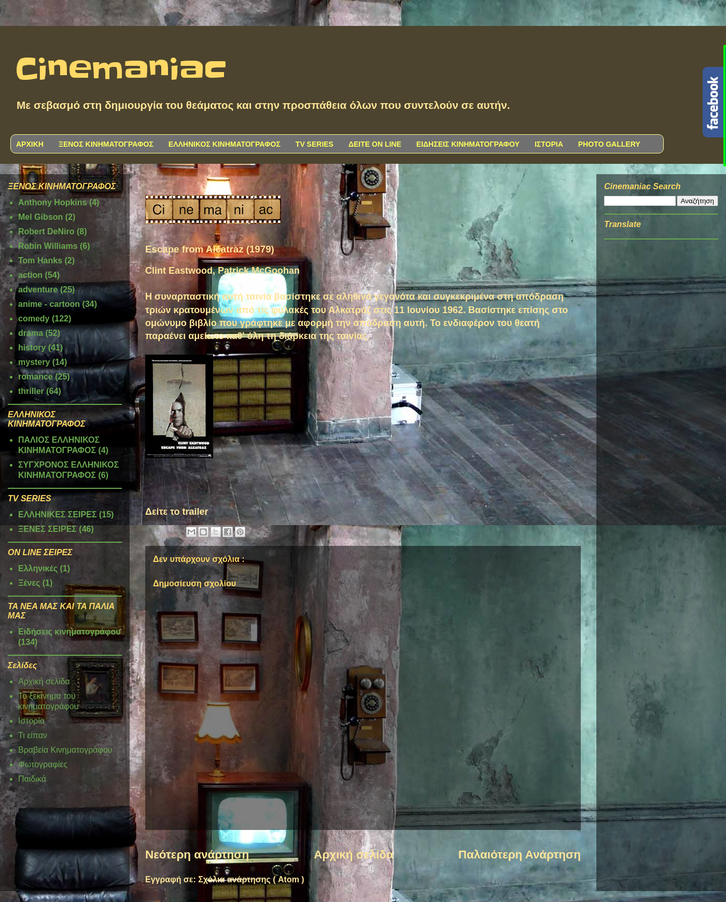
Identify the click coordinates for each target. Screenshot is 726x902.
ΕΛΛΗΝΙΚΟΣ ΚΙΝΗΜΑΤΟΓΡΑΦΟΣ (225, 144)
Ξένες (29, 583)
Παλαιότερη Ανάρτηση (519, 854)
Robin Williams (48, 246)
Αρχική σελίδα (353, 854)
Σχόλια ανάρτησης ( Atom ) (251, 879)
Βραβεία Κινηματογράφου (65, 749)
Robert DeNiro (46, 231)
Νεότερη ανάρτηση (197, 854)
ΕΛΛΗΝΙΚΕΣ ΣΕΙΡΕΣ (57, 514)
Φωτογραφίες (42, 764)
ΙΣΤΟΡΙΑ (549, 144)
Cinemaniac (121, 70)
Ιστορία (31, 720)
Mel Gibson (40, 217)
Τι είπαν (32, 735)
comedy (33, 318)
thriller (31, 391)
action (30, 275)
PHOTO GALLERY (609, 144)
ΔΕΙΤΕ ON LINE (374, 144)
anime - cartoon (49, 304)
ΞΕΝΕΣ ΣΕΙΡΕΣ (47, 529)
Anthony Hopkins (52, 202)
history (32, 347)
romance (35, 376)
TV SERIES (314, 144)
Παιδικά (32, 778)
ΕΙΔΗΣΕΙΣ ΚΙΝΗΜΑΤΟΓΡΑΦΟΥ (468, 144)
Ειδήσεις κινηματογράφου (69, 631)
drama (30, 333)
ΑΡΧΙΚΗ (30, 144)
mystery (34, 362)
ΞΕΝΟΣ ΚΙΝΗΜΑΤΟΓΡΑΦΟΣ (106, 144)
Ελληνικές (38, 568)
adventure (38, 289)
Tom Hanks (40, 260)
